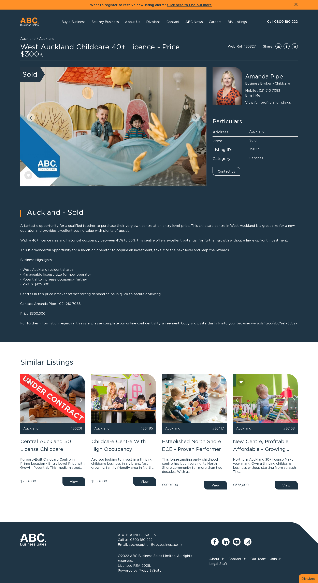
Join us (275, 559)
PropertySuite (150, 570)
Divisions (308, 578)
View (74, 481)
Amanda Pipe (264, 76)
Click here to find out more (189, 5)
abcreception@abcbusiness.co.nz (155, 544)
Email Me (252, 95)
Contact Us (237, 559)
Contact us (226, 171)
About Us (217, 559)
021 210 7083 (269, 90)
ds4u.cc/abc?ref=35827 (279, 323)
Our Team (258, 559)
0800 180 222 (141, 540)
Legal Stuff (218, 564)
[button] (132, 21)
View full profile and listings (268, 102)
